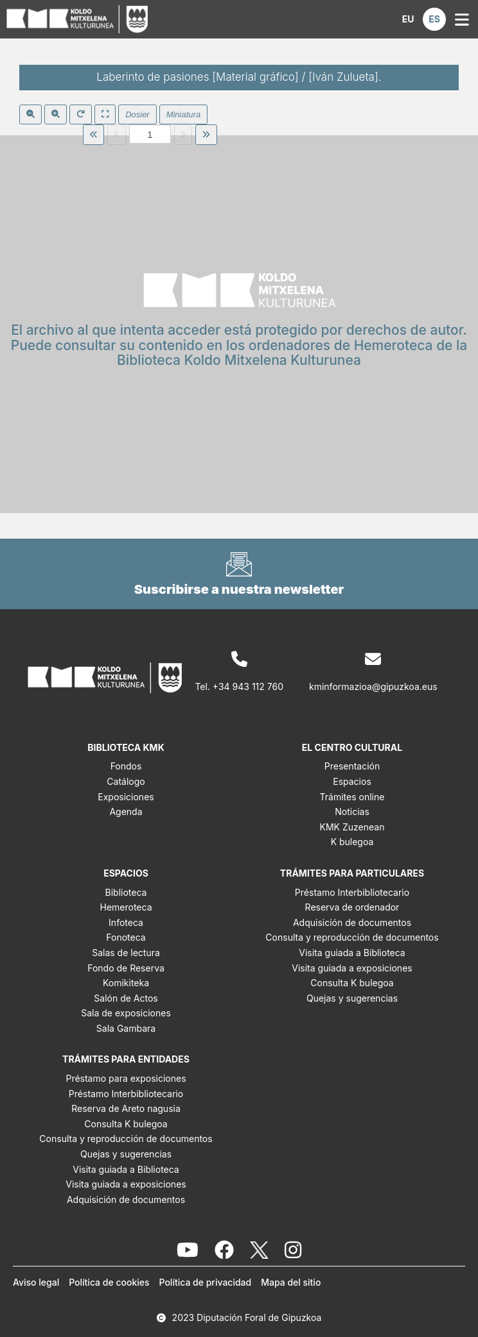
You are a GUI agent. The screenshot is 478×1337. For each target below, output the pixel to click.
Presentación (352, 766)
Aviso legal (36, 1282)
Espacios (352, 781)
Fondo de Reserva (125, 968)
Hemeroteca (126, 907)
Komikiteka (126, 982)
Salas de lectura (126, 952)
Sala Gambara (125, 1028)
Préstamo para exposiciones (126, 1078)
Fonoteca (125, 937)
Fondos (126, 766)
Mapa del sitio (291, 1282)
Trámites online (352, 796)
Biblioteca (126, 892)
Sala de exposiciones (126, 1012)
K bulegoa (352, 841)
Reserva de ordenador (352, 907)
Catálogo (126, 781)
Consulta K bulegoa (351, 982)
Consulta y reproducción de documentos (351, 937)
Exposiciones (126, 796)
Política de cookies (109, 1282)
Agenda (125, 811)
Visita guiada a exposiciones (352, 968)
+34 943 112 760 (248, 686)
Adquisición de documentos (352, 922)
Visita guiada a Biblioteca (352, 952)
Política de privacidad (205, 1282)
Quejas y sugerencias (352, 998)
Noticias (352, 811)
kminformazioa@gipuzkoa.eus (373, 686)
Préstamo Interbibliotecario (352, 892)
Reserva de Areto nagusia (126, 1108)
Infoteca (126, 922)
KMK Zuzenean (352, 826)
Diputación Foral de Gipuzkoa (259, 1317)
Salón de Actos (125, 998)
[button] (408, 19)
